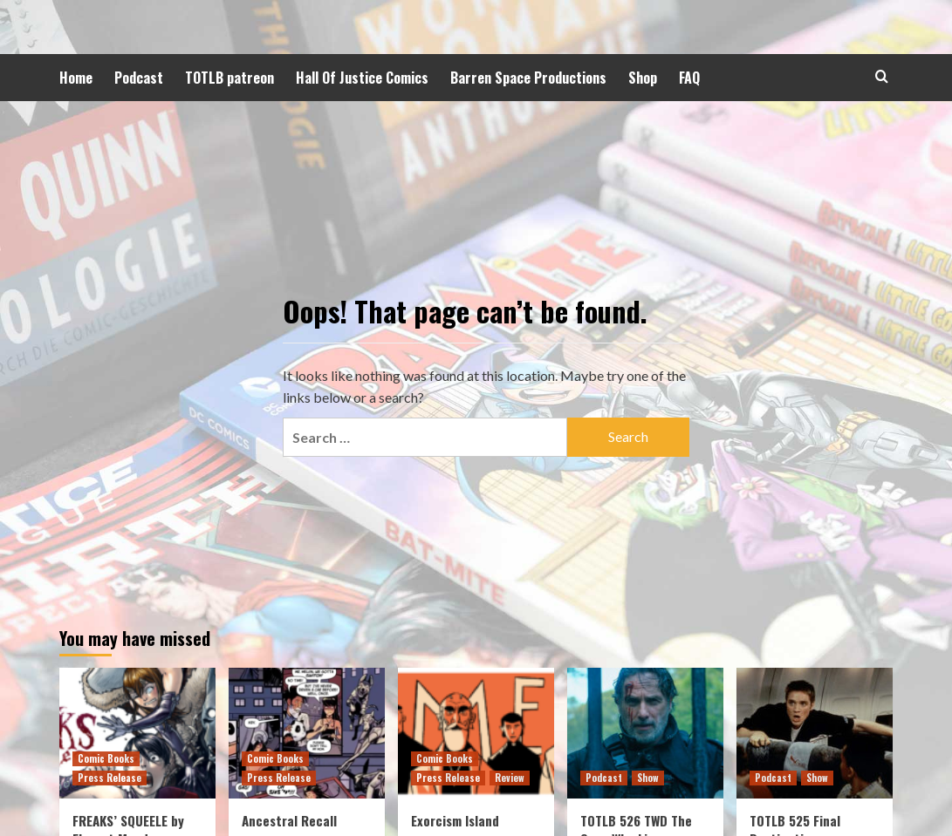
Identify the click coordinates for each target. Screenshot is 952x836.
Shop (642, 77)
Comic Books (106, 758)
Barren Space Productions (528, 77)
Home (75, 77)
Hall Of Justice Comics (362, 77)
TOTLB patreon (229, 77)
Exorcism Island (455, 820)
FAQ (689, 77)
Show (648, 778)
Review (509, 778)
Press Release (109, 778)
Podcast (138, 77)
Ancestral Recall (289, 820)
